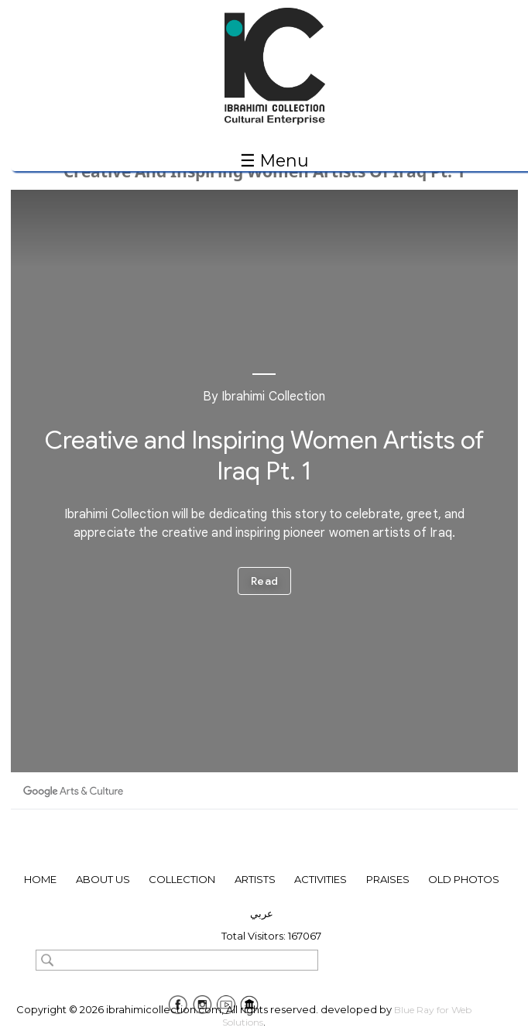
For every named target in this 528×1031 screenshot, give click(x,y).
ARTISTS (255, 879)
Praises (388, 879)
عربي (261, 913)
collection (182, 879)
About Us (103, 879)
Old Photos (463, 879)
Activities (320, 879)
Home (40, 879)
